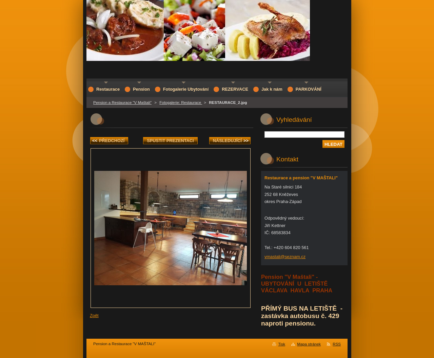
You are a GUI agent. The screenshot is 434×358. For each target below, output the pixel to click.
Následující (231, 140)
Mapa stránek (309, 344)
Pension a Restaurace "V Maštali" (122, 102)
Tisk (281, 344)
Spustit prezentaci (170, 140)
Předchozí (108, 140)
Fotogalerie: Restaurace (180, 102)
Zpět (94, 315)
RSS (337, 344)
